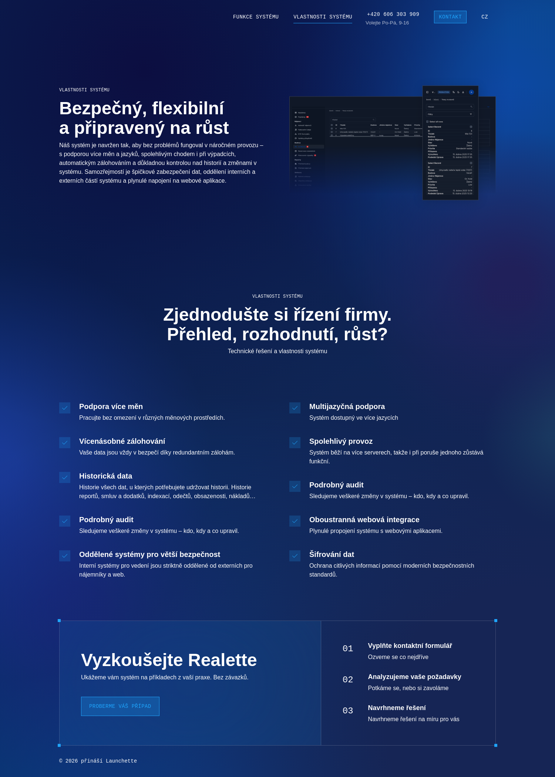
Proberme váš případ (120, 706)
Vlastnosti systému (322, 16)
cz (484, 16)
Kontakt (450, 17)
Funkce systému (256, 16)
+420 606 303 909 (393, 14)
